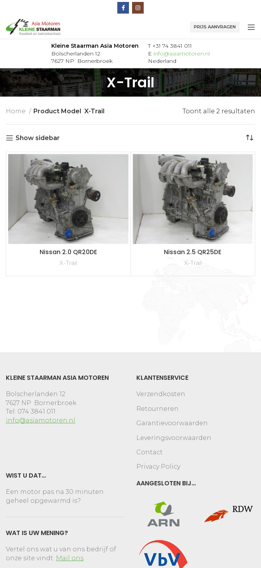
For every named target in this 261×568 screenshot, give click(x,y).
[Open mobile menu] (251, 27)
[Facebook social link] (123, 8)
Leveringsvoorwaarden (173, 438)
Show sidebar (38, 138)
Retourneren (157, 408)
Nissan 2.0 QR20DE (68, 252)
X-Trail (68, 263)
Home (16, 111)
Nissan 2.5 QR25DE (192, 252)
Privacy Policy (158, 466)
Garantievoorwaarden (172, 423)
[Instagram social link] (138, 8)
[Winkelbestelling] (249, 138)
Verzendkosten (160, 394)
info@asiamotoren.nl (181, 53)
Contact (149, 452)
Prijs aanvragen (215, 26)
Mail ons (70, 558)
